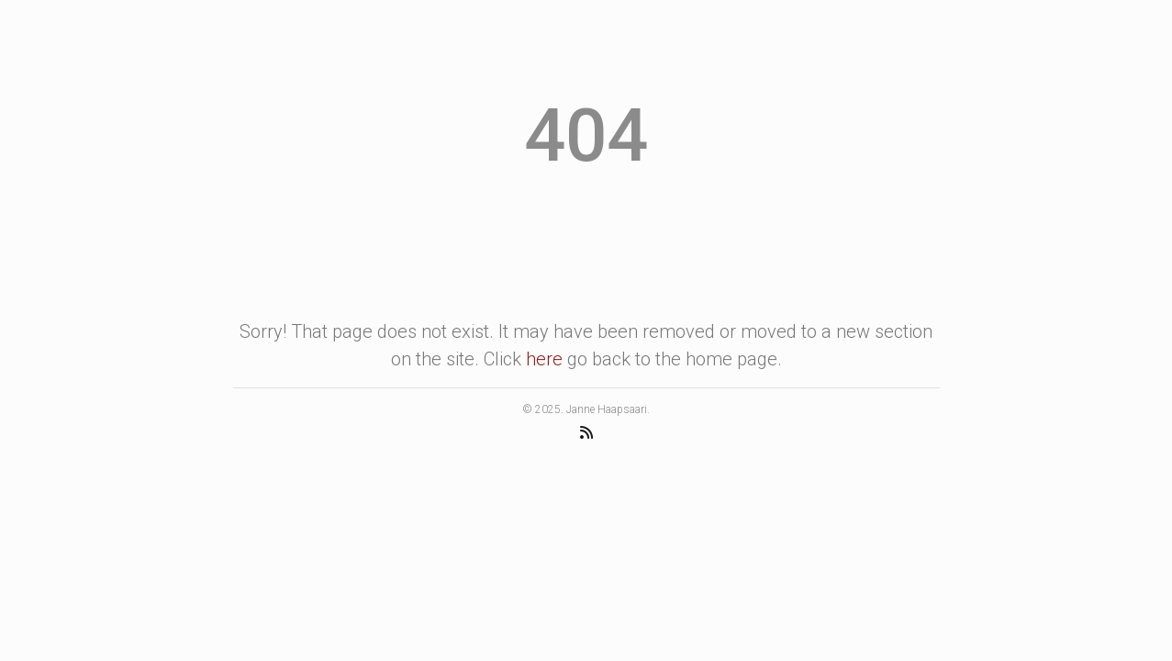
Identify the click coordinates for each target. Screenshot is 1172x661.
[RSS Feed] (586, 432)
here (544, 359)
